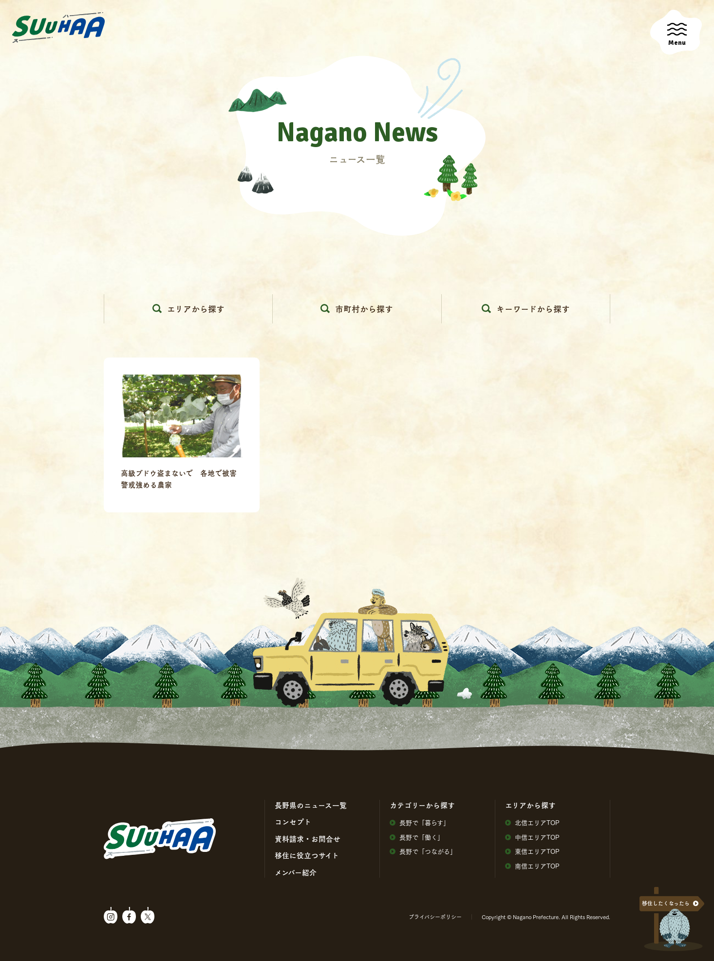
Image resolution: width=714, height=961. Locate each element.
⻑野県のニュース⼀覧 (311, 805)
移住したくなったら (666, 903)
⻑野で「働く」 (417, 837)
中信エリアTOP (532, 837)
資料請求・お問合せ (307, 838)
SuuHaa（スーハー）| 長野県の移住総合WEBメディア (58, 27)
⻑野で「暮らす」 (420, 822)
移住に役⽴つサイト (307, 855)
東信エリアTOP (532, 851)
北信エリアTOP (532, 822)
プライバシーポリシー (435, 916)
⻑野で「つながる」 (423, 851)
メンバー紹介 (296, 872)
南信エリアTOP (532, 865)
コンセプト (293, 821)
